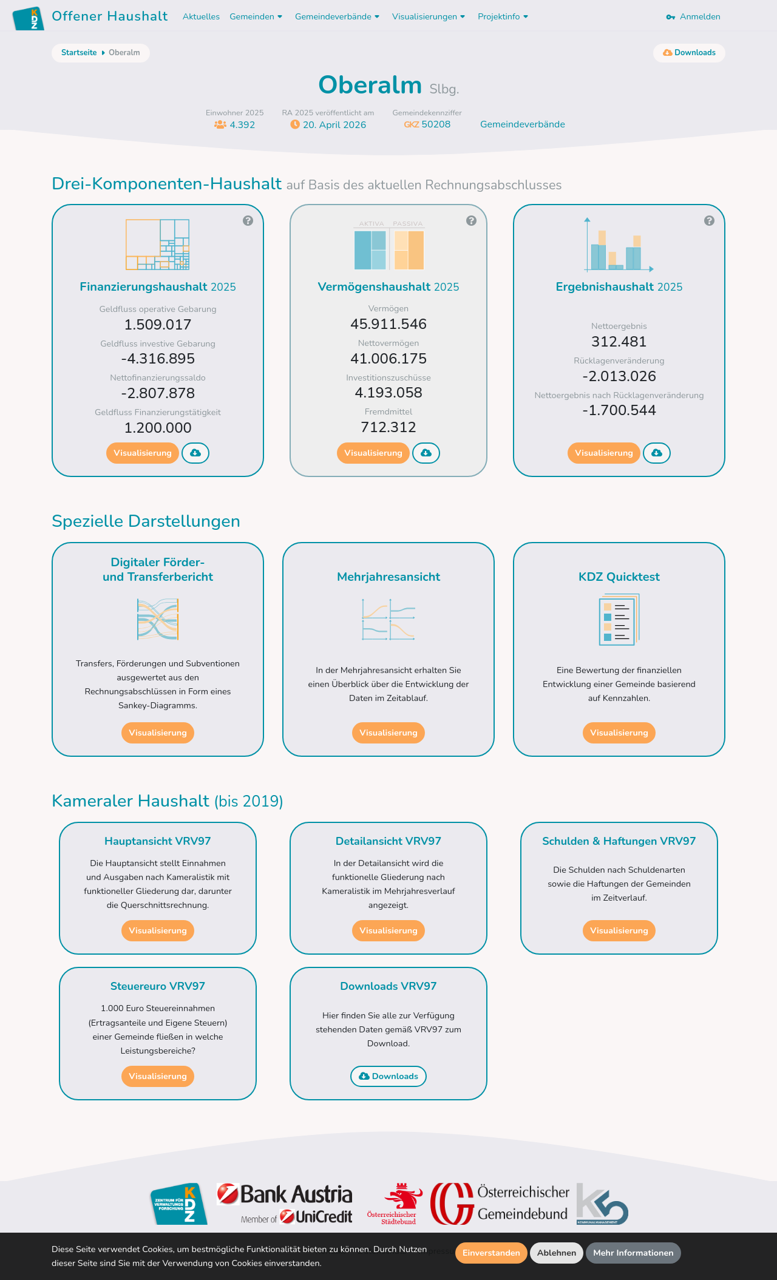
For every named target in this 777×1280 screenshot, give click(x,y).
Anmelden (693, 16)
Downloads (388, 1076)
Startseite (79, 52)
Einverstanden (491, 1253)
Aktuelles (201, 16)
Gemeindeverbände (522, 124)
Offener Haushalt (110, 18)
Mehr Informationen (633, 1253)
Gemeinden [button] (257, 16)
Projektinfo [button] (504, 16)
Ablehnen (557, 1253)
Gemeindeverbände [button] (338, 16)
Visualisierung (143, 453)
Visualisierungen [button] (430, 16)
